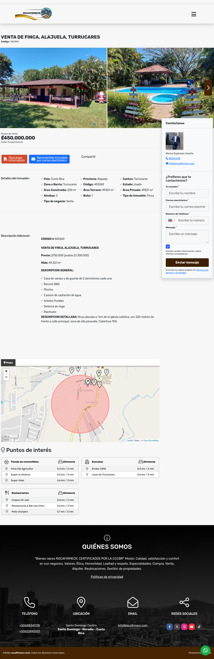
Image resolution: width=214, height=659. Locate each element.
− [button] (6, 377)
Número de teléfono (178, 213)
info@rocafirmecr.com (181, 163)
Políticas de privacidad (107, 577)
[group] (53, 88)
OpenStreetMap (151, 440)
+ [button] (6, 372)
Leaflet (130, 440)
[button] (94, 124)
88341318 (174, 158)
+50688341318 (30, 625)
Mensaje (171, 227)
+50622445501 (29, 631)
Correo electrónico (177, 200)
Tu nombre (172, 186)
